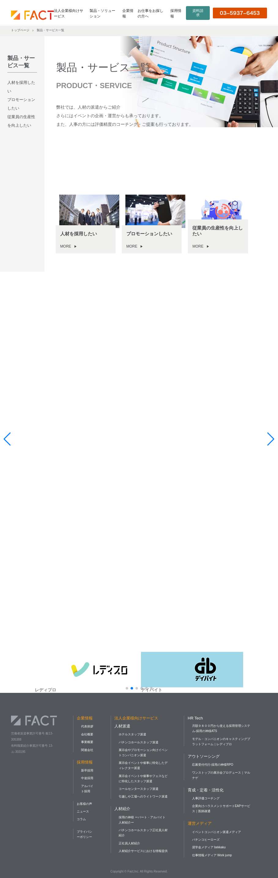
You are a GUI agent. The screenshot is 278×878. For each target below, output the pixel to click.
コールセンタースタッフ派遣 (138, 788)
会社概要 (87, 734)
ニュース (83, 811)
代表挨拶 (87, 726)
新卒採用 (87, 770)
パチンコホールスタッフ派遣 (138, 742)
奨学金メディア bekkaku (209, 847)
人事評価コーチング (206, 798)
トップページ (20, 30)
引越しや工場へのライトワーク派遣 (143, 796)
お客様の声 (84, 803)
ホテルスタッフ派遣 (132, 734)
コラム (81, 819)
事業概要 (87, 742)
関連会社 (87, 750)
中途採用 (87, 778)
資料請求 (197, 13)
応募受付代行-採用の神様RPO (212, 764)
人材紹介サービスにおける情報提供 (143, 851)
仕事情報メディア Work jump (212, 855)
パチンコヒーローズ (206, 839)
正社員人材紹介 (129, 843)
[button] (127, 688)
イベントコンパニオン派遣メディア (216, 832)
